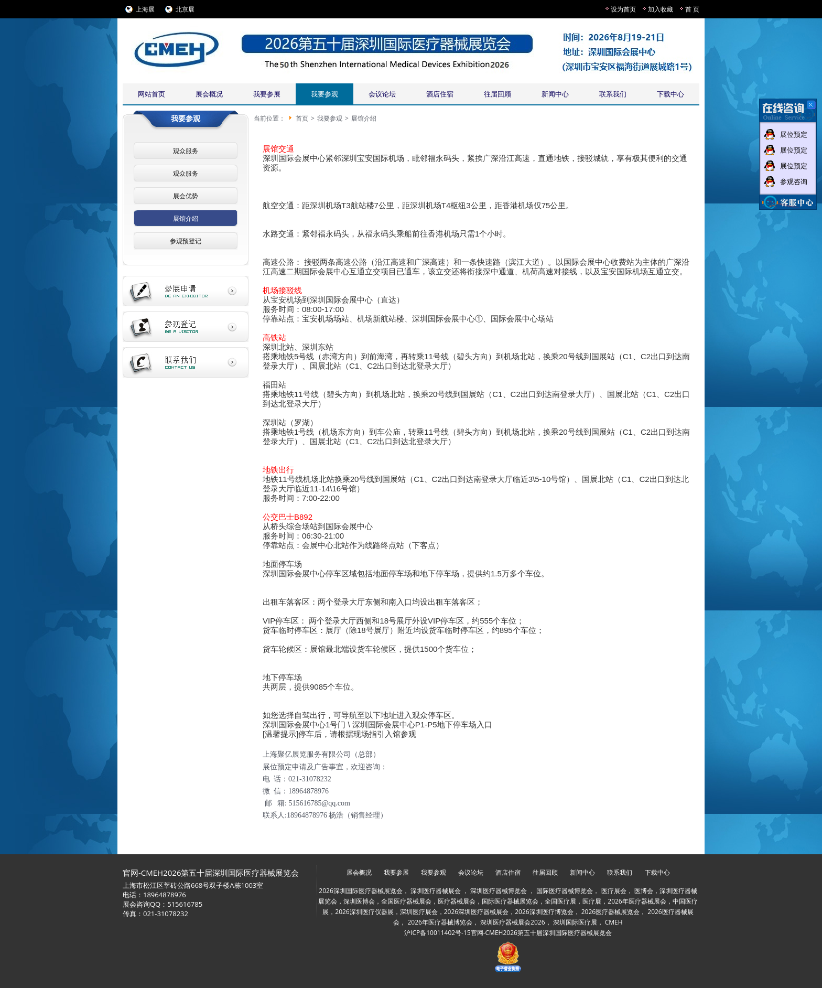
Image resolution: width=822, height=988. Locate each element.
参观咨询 (793, 181)
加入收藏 (660, 9)
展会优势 (185, 195)
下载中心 (670, 94)
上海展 (145, 9)
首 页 (692, 9)
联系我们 (612, 94)
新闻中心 (555, 94)
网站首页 (151, 94)
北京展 (185, 9)
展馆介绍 (185, 218)
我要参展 (266, 94)
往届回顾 (497, 94)
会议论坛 (382, 94)
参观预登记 (185, 241)
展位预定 (793, 134)
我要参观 (324, 94)
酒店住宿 (439, 94)
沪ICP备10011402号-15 (437, 932)
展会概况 (209, 94)
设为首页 (623, 9)
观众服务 (185, 150)
